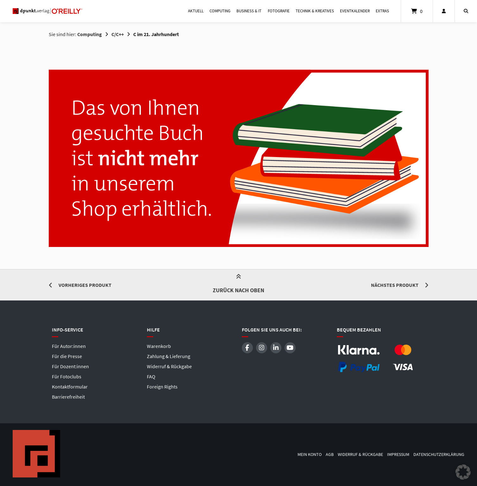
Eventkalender (355, 11)
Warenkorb (159, 346)
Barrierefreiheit (68, 397)
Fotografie (279, 11)
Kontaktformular (70, 386)
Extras (382, 11)
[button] (463, 472)
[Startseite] (47, 11)
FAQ (151, 376)
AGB (330, 454)
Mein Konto (310, 454)
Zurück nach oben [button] (238, 284)
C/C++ (117, 34)
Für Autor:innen (69, 346)
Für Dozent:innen (70, 366)
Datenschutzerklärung (438, 454)
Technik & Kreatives (315, 11)
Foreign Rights (162, 386)
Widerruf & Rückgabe (169, 366)
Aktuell (196, 11)
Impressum (398, 454)
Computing (220, 11)
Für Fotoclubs (66, 376)
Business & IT (248, 11)
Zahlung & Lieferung (168, 356)
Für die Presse (67, 356)
